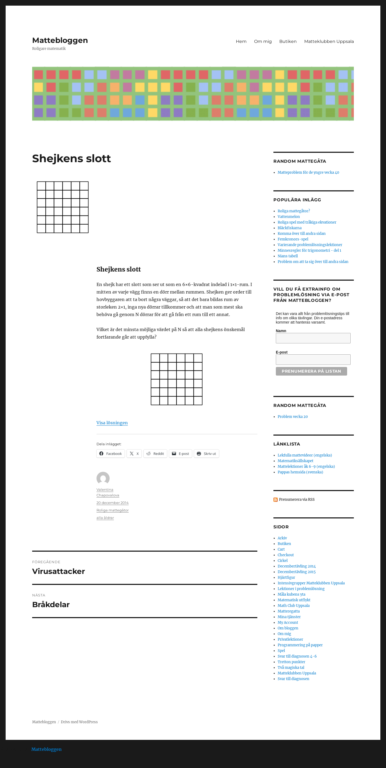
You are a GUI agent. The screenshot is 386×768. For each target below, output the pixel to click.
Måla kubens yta (291, 594)
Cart (281, 549)
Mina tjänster (289, 617)
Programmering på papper (300, 645)
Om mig (263, 41)
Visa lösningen (112, 422)
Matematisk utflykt (294, 600)
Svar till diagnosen (293, 679)
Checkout (286, 555)
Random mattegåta (299, 405)
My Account (288, 622)
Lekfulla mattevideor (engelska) (305, 455)
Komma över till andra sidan (302, 233)
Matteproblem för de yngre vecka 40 (308, 172)
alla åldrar (105, 517)
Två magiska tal (291, 667)
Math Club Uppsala (294, 605)
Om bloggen (288, 628)
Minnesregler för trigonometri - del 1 (309, 250)
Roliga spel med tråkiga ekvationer (307, 222)
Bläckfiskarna (290, 228)
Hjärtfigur (286, 577)
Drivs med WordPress (79, 722)
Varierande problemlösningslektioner (310, 245)
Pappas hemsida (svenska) (300, 472)
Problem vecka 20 (293, 416)
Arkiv (282, 538)
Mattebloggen (60, 40)
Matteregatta (289, 611)
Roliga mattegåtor (112, 510)
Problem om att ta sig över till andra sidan (313, 261)
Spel (281, 650)
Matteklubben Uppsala (329, 41)
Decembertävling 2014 (297, 566)
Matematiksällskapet (295, 461)
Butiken (288, 41)
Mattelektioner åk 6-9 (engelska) (306, 466)
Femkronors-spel (293, 239)
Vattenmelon (289, 216)
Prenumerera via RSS (297, 499)
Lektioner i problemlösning (301, 589)
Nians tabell (288, 256)
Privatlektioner (290, 639)
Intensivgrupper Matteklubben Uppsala (311, 583)
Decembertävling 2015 (297, 572)
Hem (241, 41)
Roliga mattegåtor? (294, 211)
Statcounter (12, 764)
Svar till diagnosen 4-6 (297, 656)
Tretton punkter (291, 662)
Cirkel (283, 560)
